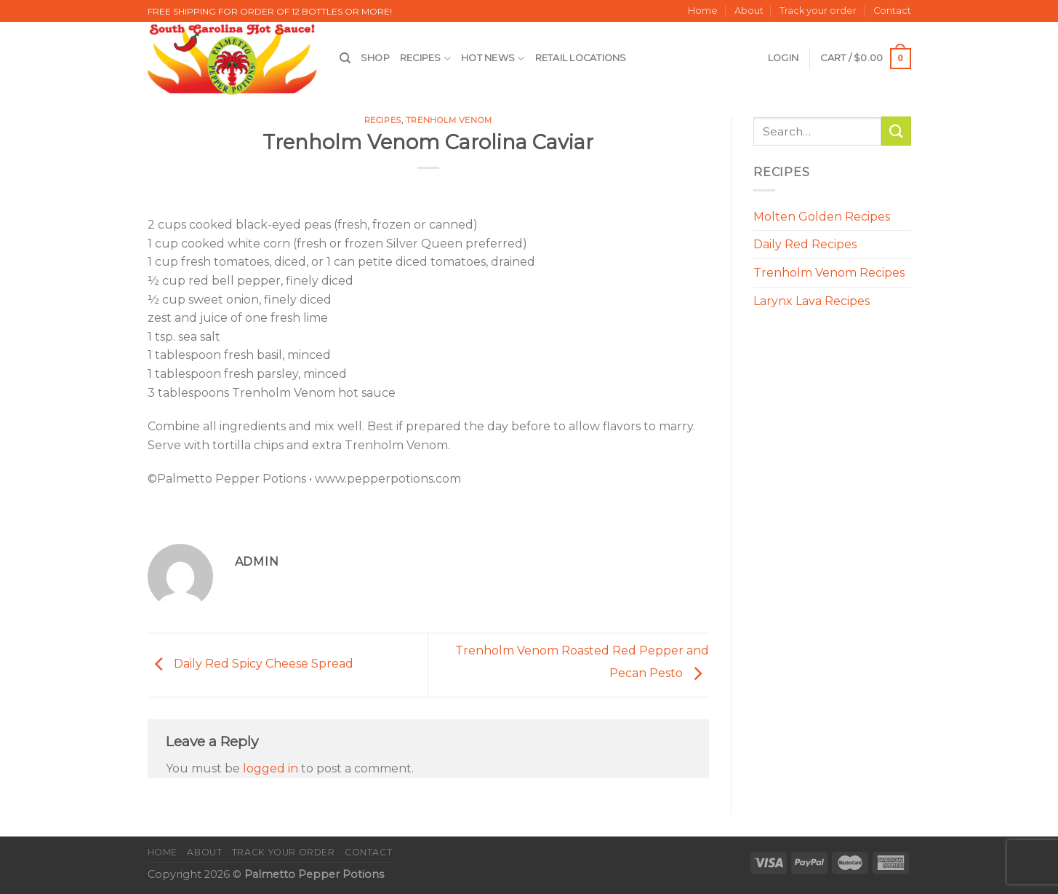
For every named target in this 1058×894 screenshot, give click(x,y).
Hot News (493, 59)
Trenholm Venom (449, 120)
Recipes (425, 59)
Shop (375, 57)
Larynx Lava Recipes (811, 301)
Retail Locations (581, 57)
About (749, 10)
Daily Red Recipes (805, 244)
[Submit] (895, 130)
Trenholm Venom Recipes (829, 273)
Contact (892, 10)
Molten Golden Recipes (821, 217)
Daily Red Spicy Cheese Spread (250, 664)
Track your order (818, 10)
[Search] (345, 58)
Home (703, 10)
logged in (270, 768)
